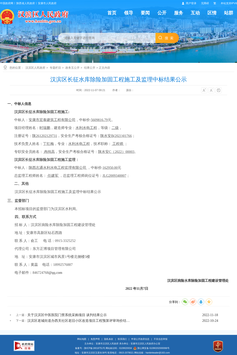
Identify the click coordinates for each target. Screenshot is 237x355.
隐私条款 (108, 339)
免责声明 (95, 339)
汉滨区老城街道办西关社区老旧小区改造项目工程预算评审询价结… (78, 321)
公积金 (148, 48)
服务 (178, 12)
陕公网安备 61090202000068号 (151, 348)
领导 (128, 12)
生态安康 (105, 48)
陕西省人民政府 (25, 3)
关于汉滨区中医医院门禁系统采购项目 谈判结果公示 (67, 315)
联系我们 (122, 339)
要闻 (145, 12)
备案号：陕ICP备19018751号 (90, 348)
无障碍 (205, 3)
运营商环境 (122, 48)
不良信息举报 (160, 339)
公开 (161, 12)
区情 (212, 12)
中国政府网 (6, 3)
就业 (160, 48)
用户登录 (191, 3)
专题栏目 (55, 67)
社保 (137, 48)
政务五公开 (72, 67)
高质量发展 (88, 48)
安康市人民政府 (47, 3)
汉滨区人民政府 (35, 67)
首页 (111, 12)
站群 (228, 12)
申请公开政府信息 (140, 339)
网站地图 (81, 339)
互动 (195, 12)
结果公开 (89, 67)
